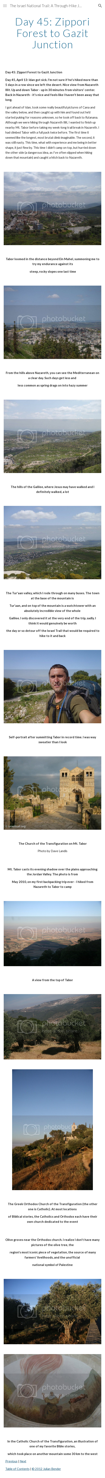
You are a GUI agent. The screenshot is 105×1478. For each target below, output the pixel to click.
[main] (53, 33)
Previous (11, 1461)
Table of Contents (17, 1469)
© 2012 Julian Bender (46, 1469)
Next (23, 1461)
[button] (5, 5)
